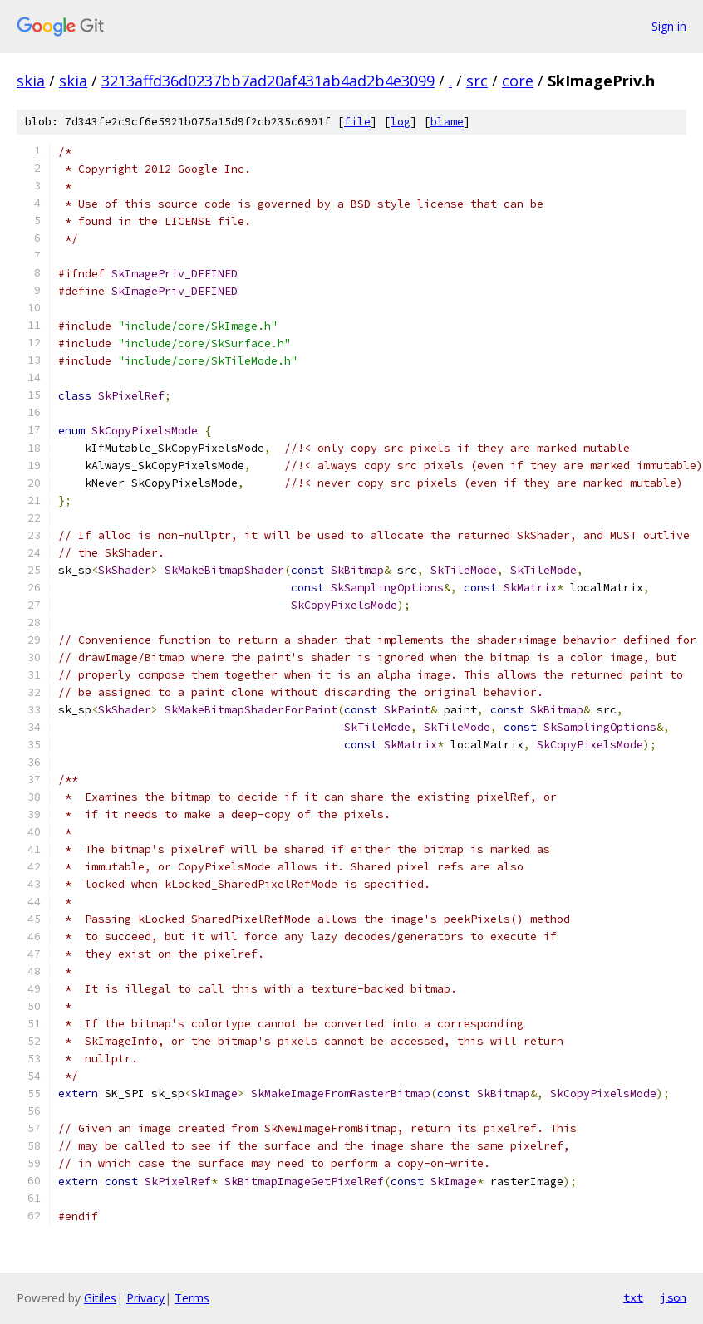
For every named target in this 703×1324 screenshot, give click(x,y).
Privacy (145, 1298)
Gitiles (100, 1298)
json (673, 1297)
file (357, 122)
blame (447, 122)
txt (633, 1297)
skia (31, 81)
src (477, 81)
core (517, 81)
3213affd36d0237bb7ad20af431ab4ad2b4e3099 (268, 81)
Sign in (668, 26)
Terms (192, 1298)
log (400, 122)
